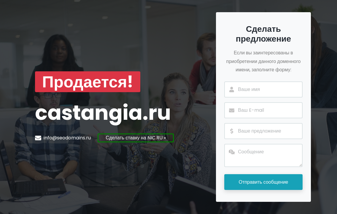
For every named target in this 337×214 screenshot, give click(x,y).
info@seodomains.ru (67, 137)
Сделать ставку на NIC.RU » (136, 137)
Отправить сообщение (263, 182)
